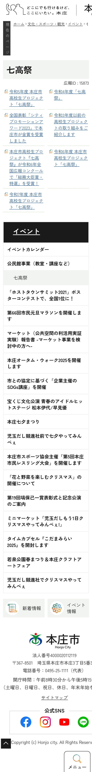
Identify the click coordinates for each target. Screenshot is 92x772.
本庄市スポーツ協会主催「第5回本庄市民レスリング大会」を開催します (45, 459)
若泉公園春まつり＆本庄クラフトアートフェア (44, 562)
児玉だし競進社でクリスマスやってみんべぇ (44, 582)
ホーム (18, 24)
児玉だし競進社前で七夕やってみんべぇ (44, 439)
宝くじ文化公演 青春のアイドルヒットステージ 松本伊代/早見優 (45, 404)
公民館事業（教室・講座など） (39, 263)
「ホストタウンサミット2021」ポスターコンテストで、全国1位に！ (44, 295)
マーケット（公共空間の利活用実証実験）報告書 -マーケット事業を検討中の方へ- (44, 339)
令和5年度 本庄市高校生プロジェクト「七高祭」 (26, 97)
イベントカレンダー (28, 249)
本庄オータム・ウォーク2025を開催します (44, 363)
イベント (75, 24)
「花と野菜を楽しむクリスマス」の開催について (44, 480)
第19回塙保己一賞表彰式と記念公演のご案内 (44, 500)
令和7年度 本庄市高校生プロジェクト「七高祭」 (26, 200)
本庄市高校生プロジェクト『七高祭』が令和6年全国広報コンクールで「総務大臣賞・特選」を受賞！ (26, 167)
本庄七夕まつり (23, 421)
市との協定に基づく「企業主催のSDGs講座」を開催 (42, 383)
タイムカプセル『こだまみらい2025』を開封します (39, 541)
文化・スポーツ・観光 (46, 24)
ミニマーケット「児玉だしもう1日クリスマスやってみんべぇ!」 (45, 521)
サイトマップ (54, 697)
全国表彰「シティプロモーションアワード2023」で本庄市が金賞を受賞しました (26, 128)
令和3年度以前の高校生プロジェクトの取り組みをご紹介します (71, 124)
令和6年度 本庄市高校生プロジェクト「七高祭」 (71, 157)
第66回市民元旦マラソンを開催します (44, 315)
